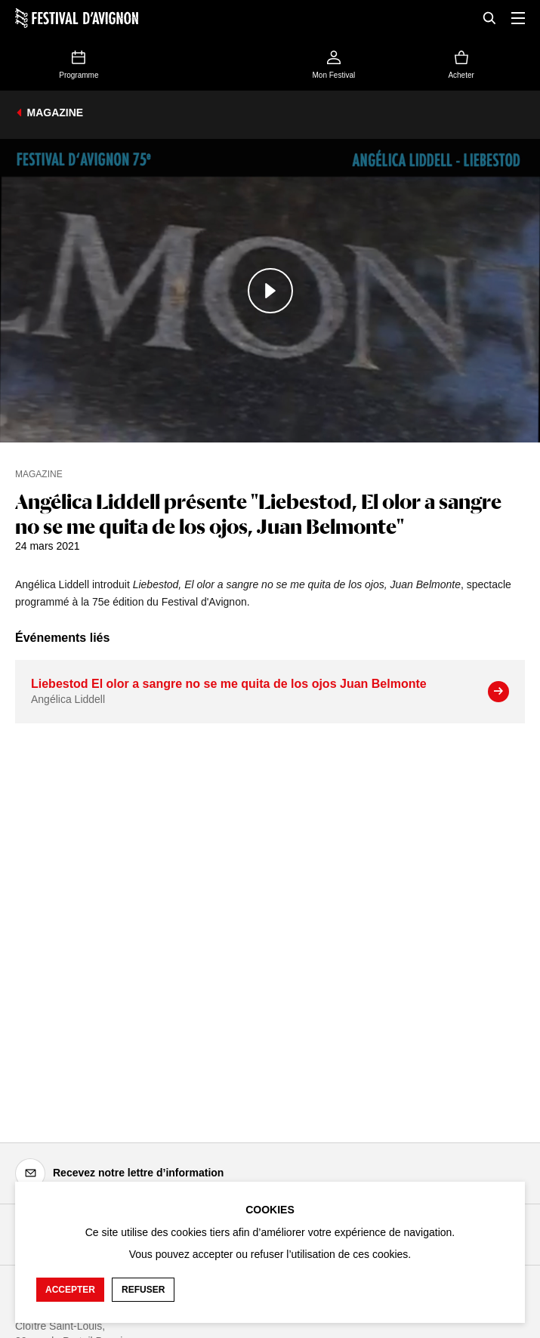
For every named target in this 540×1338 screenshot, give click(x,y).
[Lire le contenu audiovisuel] (270, 290)
